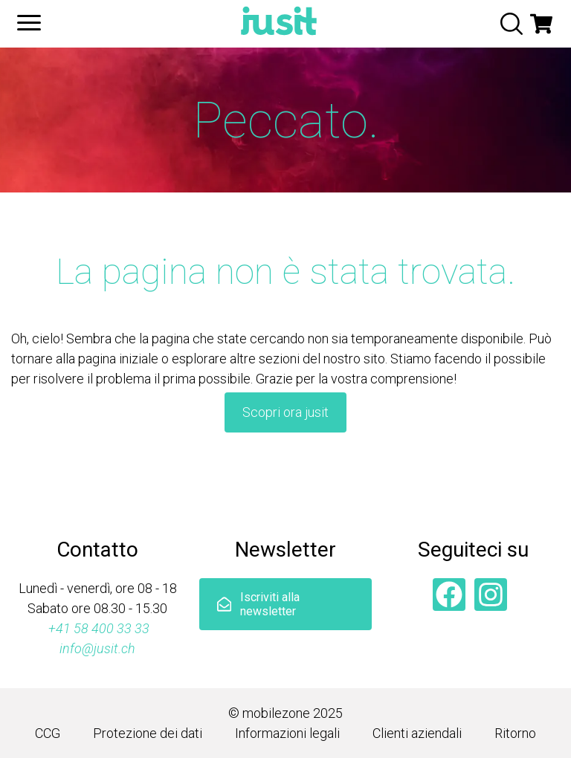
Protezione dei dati (147, 733)
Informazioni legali (287, 733)
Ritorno (515, 733)
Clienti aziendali (417, 733)
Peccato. (286, 120)
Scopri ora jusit (285, 412)
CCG (47, 733)
